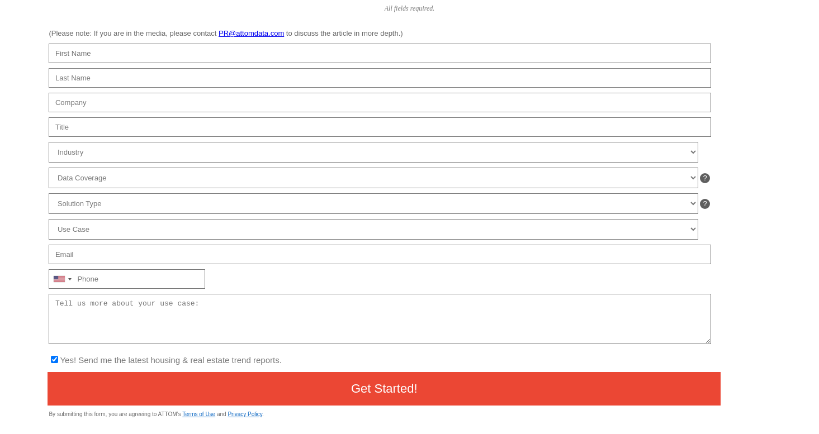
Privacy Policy (245, 414)
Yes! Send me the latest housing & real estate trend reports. (170, 360)
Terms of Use (198, 414)
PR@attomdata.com (251, 33)
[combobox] (62, 279)
